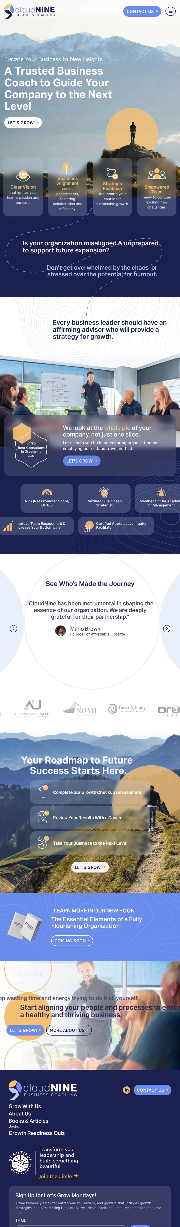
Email (21, 1220)
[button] (13, 628)
